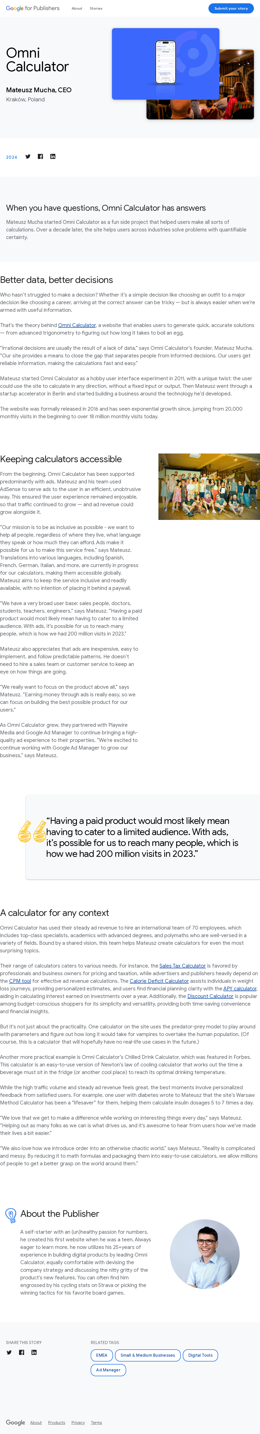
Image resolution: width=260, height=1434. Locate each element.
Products (56, 1422)
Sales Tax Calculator (182, 966)
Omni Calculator (77, 325)
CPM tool (20, 981)
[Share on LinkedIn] (53, 157)
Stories (96, 8)
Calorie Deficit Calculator (159, 981)
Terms (96, 1422)
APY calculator (239, 989)
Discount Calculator (210, 996)
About (77, 8)
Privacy (78, 1422)
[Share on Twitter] (28, 157)
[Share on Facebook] (40, 157)
